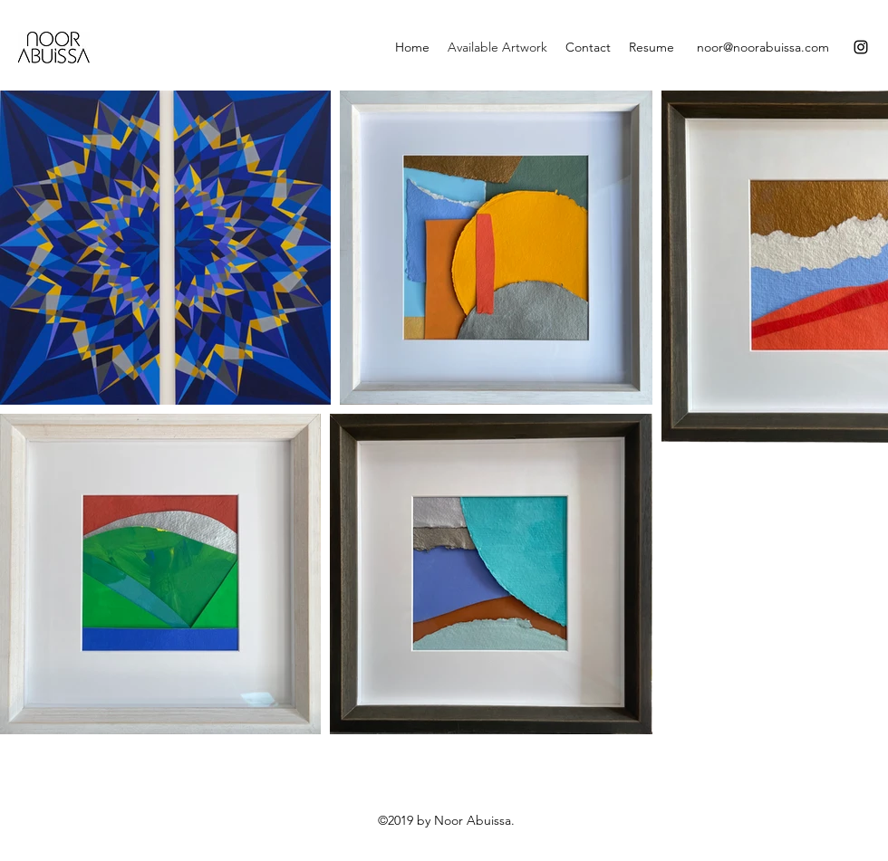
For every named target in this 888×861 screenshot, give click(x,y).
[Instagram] (861, 47)
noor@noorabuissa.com (763, 47)
